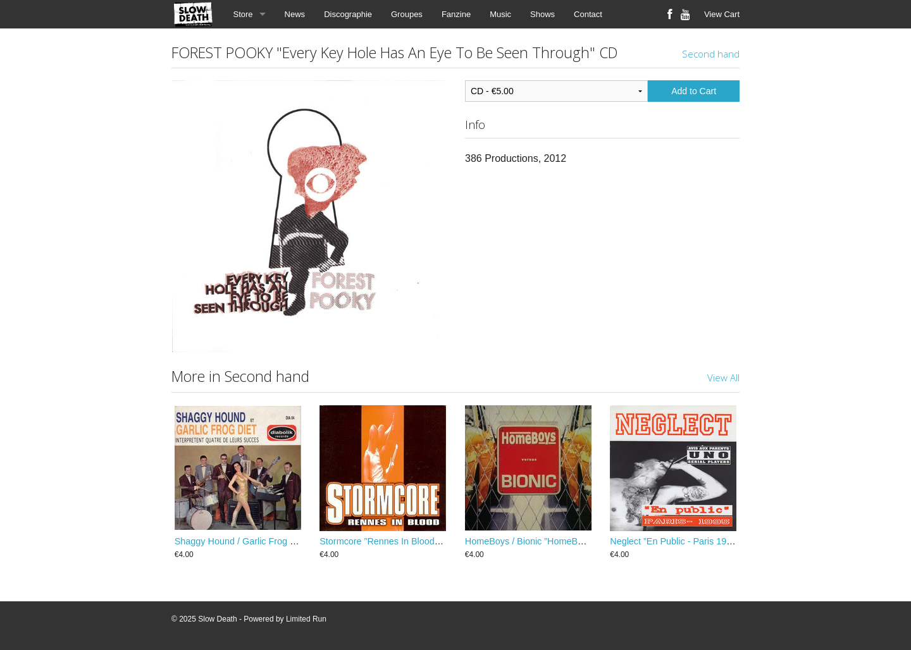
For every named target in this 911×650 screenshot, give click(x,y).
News (295, 14)
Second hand (711, 53)
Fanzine (456, 14)
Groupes (407, 14)
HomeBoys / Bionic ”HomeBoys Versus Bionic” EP (566, 541)
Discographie (348, 14)
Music (500, 14)
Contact (588, 14)
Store (243, 14)
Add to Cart (693, 91)
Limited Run (306, 619)
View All (723, 377)
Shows (542, 14)
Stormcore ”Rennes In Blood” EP (385, 541)
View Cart (722, 14)
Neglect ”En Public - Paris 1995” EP (682, 541)
